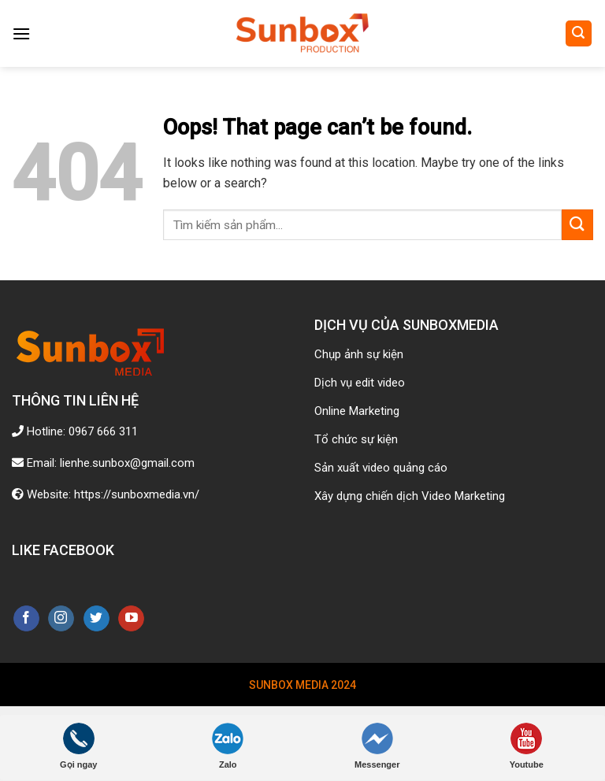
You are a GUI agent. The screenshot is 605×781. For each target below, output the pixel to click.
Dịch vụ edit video (359, 383)
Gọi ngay (78, 746)
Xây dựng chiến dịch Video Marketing (409, 496)
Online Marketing (356, 411)
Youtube (527, 746)
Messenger (376, 746)
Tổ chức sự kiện (356, 439)
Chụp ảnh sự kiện (358, 354)
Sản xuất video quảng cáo (380, 468)
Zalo (227, 746)
